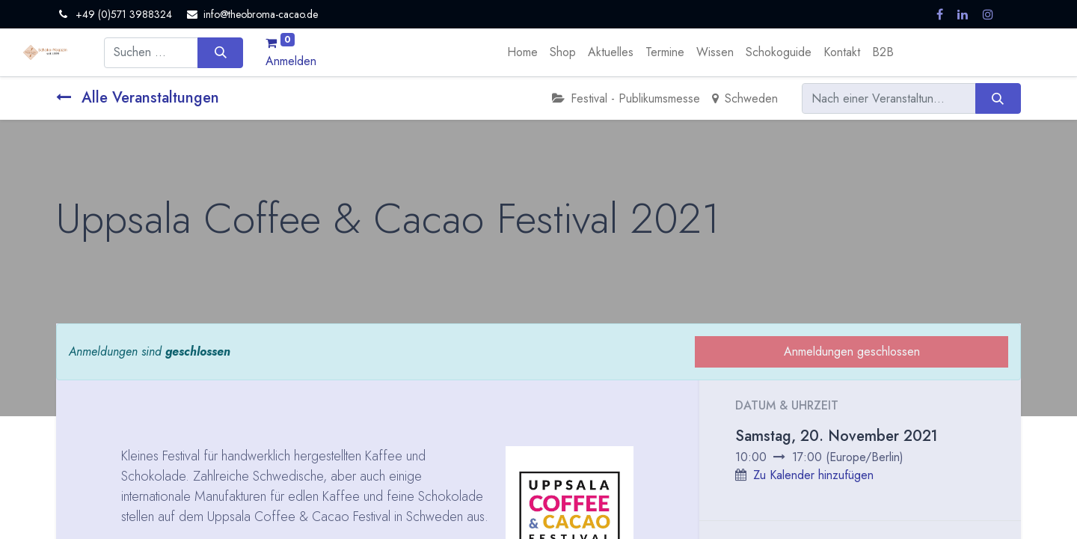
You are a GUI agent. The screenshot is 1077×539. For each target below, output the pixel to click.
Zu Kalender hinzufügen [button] (813, 475)
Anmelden (291, 61)
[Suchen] (220, 52)
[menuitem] (522, 52)
